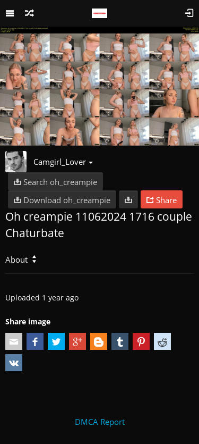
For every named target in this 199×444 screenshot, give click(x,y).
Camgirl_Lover (63, 161)
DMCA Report (100, 421)
